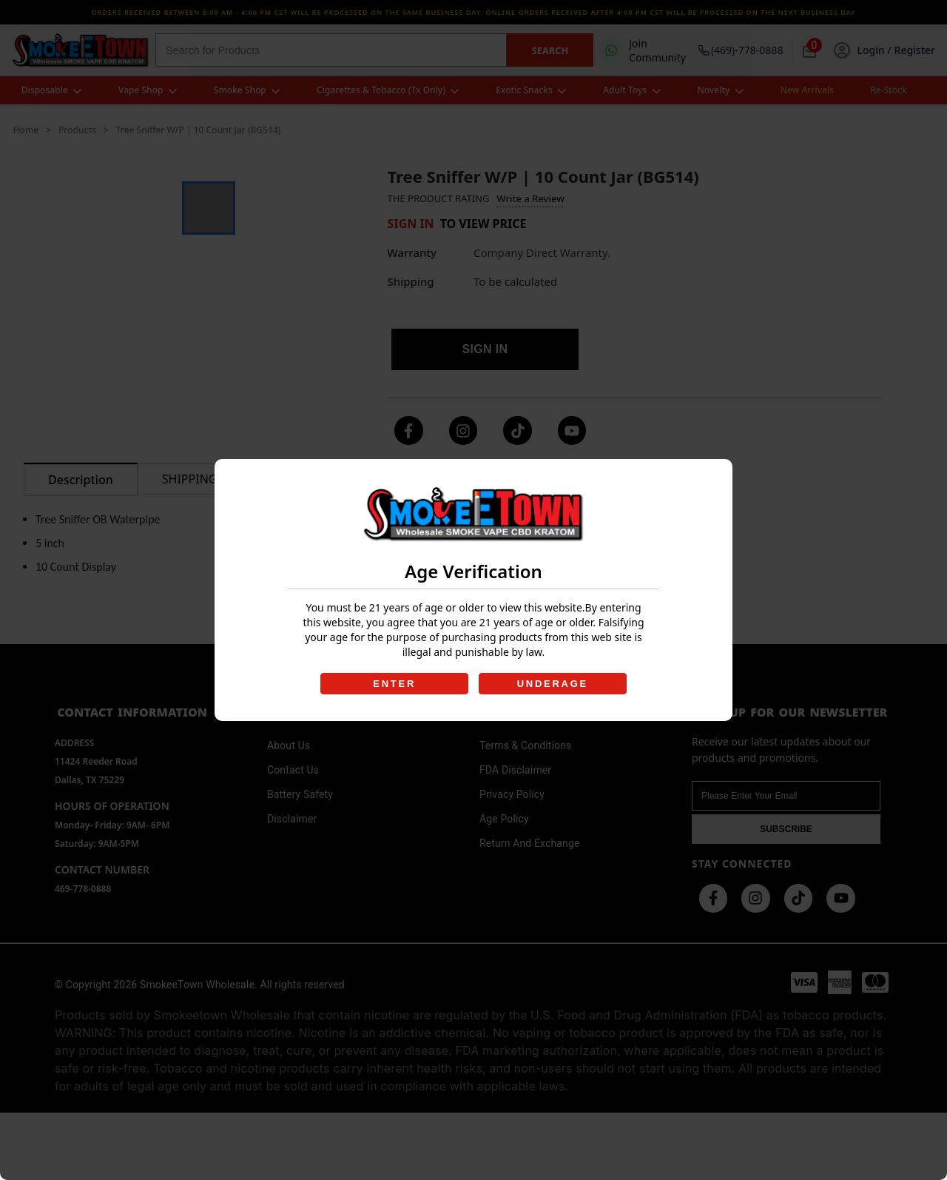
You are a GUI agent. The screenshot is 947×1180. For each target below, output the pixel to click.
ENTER (393, 683)
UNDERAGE (553, 683)
